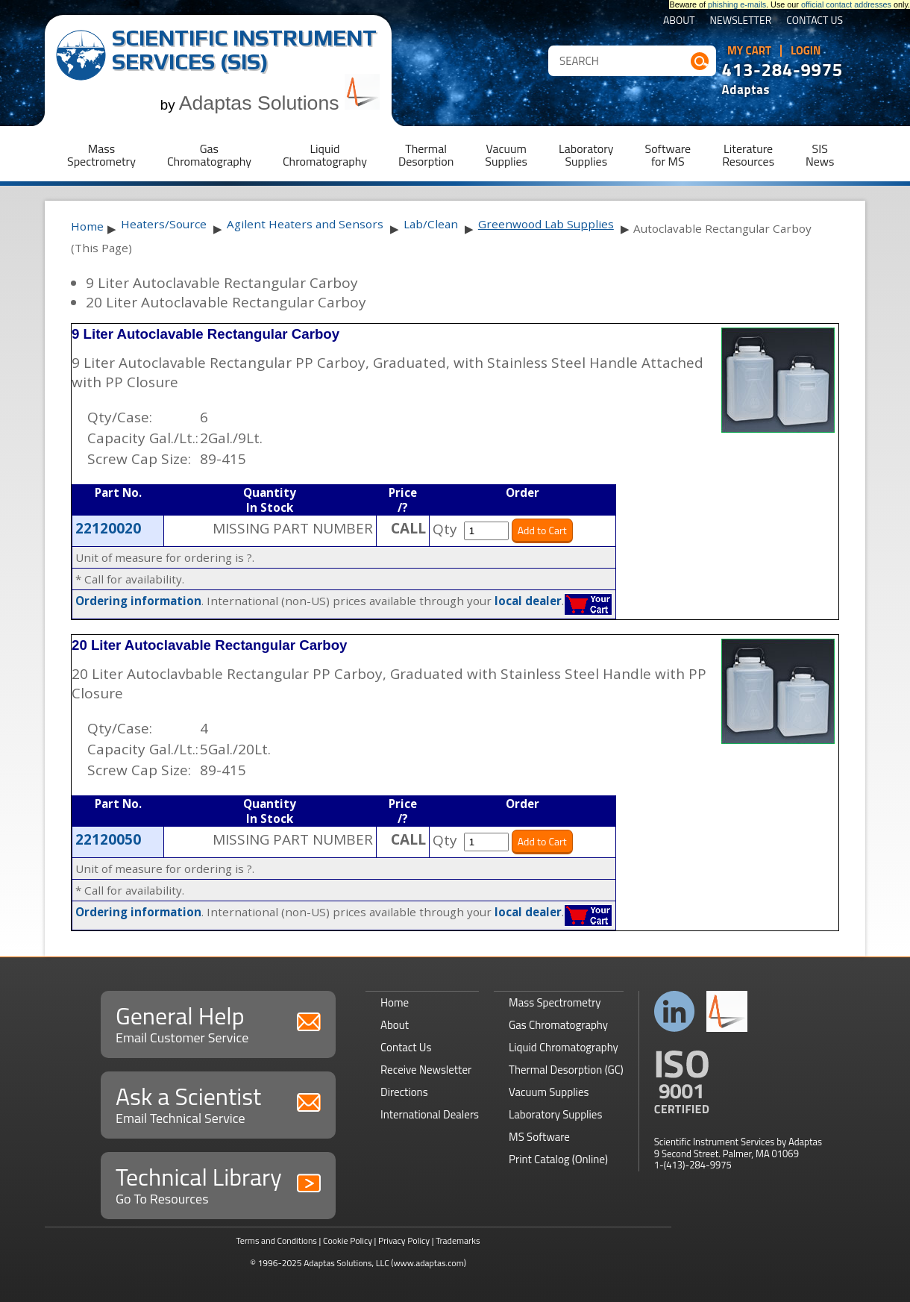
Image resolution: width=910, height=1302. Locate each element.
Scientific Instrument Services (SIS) (244, 50)
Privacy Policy (404, 1240)
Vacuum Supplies (549, 1092)
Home (87, 226)
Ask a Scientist (218, 1103)
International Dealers (429, 1114)
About (679, 21)
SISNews (820, 155)
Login (806, 51)
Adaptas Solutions (279, 103)
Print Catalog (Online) (558, 1159)
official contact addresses (846, 4)
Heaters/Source (164, 223)
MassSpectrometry (101, 155)
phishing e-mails (737, 4)
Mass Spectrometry (555, 1002)
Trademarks (458, 1240)
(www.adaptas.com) (428, 1263)
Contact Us (814, 21)
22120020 (108, 528)
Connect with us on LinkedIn (674, 1011)
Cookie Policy (347, 1240)
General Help (218, 1023)
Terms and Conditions (276, 1240)
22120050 (108, 839)
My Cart (749, 51)
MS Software (539, 1136)
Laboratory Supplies (555, 1114)
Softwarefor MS (668, 155)
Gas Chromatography (558, 1024)
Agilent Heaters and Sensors (305, 223)
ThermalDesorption (426, 155)
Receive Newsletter (425, 1069)
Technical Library (218, 1184)
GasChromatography (209, 155)
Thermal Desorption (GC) (566, 1069)
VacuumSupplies (506, 155)
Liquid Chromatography (563, 1047)
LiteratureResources (748, 155)
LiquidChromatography (325, 155)
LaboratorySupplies (586, 155)
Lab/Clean (431, 223)
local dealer (528, 600)
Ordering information (138, 600)
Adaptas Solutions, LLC (346, 1263)
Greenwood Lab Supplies (546, 223)
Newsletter (741, 21)
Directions (404, 1092)
